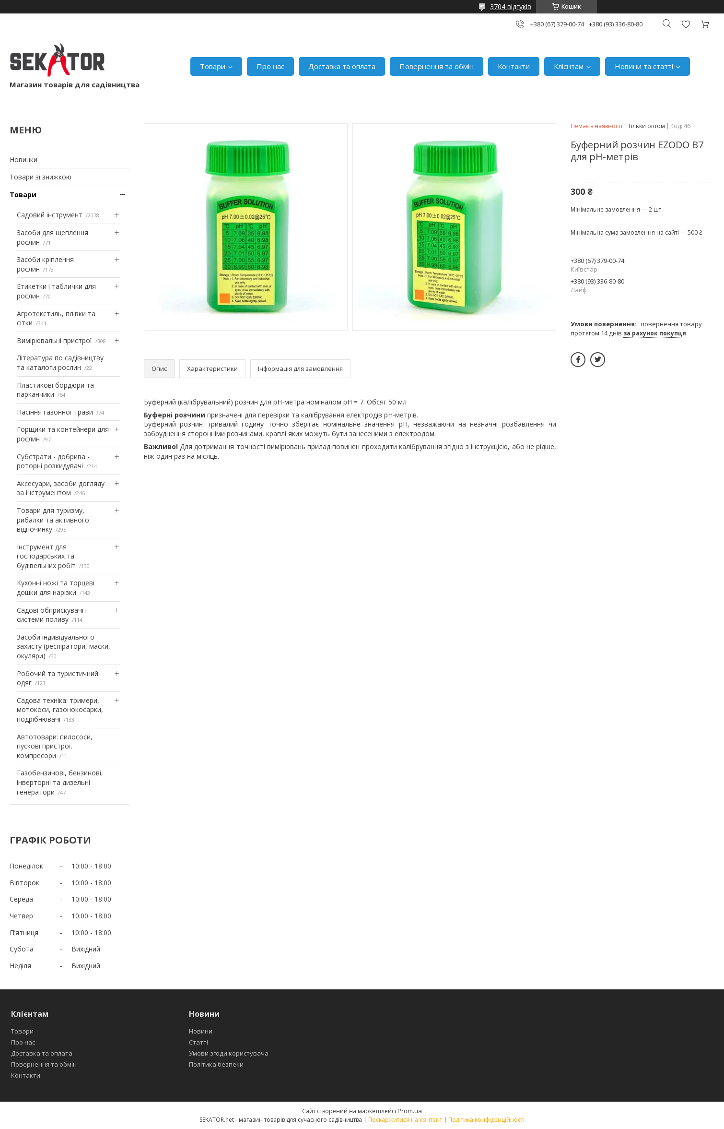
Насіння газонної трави (55, 411)
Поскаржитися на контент (405, 1120)
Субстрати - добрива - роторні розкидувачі (53, 461)
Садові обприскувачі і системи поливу (52, 615)
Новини (200, 1031)
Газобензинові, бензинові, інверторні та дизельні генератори (60, 782)
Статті (198, 1042)
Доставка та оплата (341, 66)
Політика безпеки (216, 1064)
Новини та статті (644, 66)
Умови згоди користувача (229, 1053)
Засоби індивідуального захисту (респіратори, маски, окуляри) (63, 646)
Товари (212, 66)
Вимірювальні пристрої (54, 340)
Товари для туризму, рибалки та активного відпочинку (53, 520)
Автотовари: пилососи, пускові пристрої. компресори (55, 746)
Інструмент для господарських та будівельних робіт (46, 556)
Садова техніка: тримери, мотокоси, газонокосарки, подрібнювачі (60, 710)
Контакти (514, 66)
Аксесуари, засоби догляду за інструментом (61, 488)
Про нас (270, 66)
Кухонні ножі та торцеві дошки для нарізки (55, 587)
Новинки (23, 159)
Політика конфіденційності (486, 1120)
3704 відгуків (510, 6)
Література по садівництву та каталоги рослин (60, 362)
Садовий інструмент (49, 214)
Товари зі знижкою (40, 176)
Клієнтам (569, 66)
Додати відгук (685, 24)
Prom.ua (409, 1110)
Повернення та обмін (436, 66)
